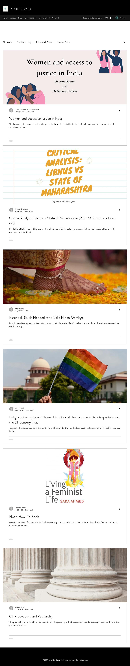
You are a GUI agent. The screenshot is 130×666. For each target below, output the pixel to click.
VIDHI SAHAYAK (20, 9)
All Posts (7, 42)
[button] (124, 42)
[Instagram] (106, 18)
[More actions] (120, 110)
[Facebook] (110, 18)
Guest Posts (63, 42)
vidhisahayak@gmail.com (91, 18)
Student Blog (24, 42)
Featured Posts (44, 42)
